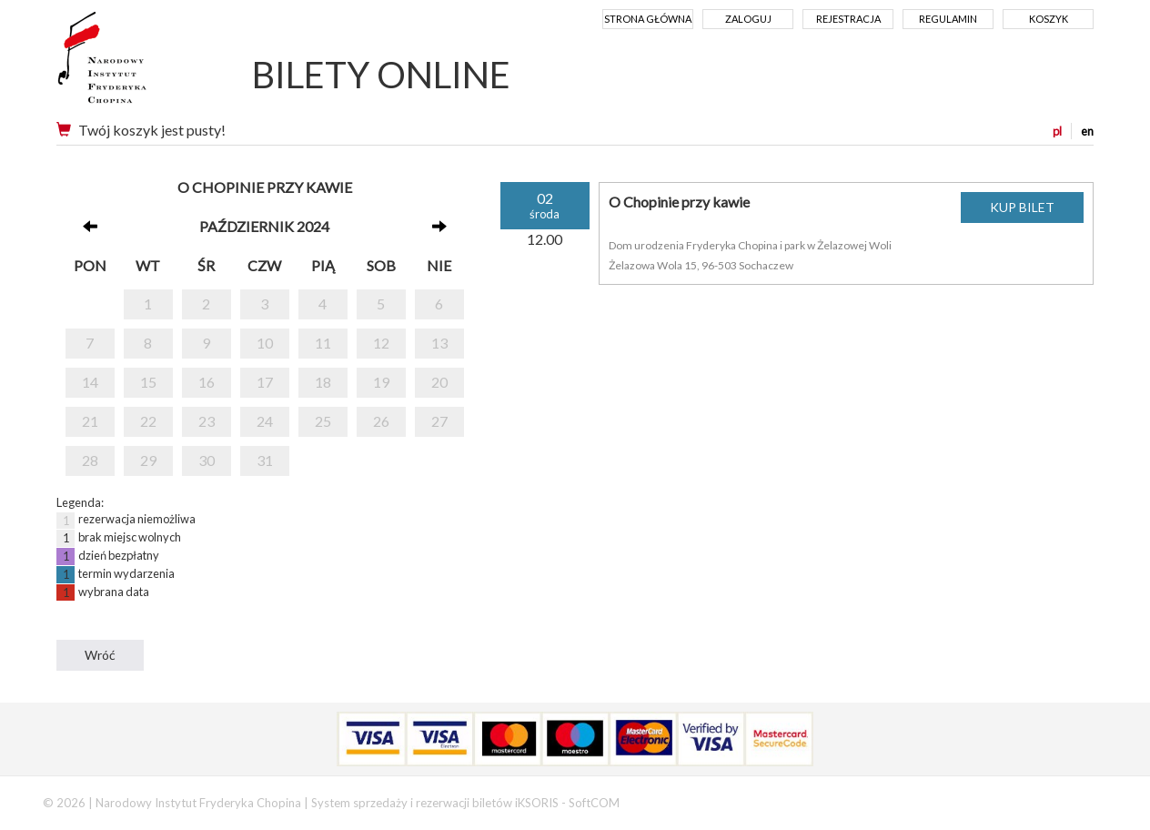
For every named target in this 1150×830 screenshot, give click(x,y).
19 (381, 381)
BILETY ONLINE (381, 74)
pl (1057, 131)
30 (206, 460)
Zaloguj (748, 19)
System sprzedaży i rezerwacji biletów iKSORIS (435, 802)
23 (206, 421)
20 (439, 381)
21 (90, 421)
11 (323, 342)
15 (148, 381)
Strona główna (647, 19)
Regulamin (948, 19)
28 (90, 460)
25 (323, 421)
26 (381, 421)
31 (265, 460)
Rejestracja (848, 19)
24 (265, 421)
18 (323, 381)
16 (206, 381)
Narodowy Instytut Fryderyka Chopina (136, 63)
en (1087, 131)
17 (265, 381)
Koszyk (1048, 19)
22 (148, 421)
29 (148, 460)
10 (265, 342)
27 (439, 421)
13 (439, 342)
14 (90, 381)
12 (381, 342)
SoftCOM (594, 802)
